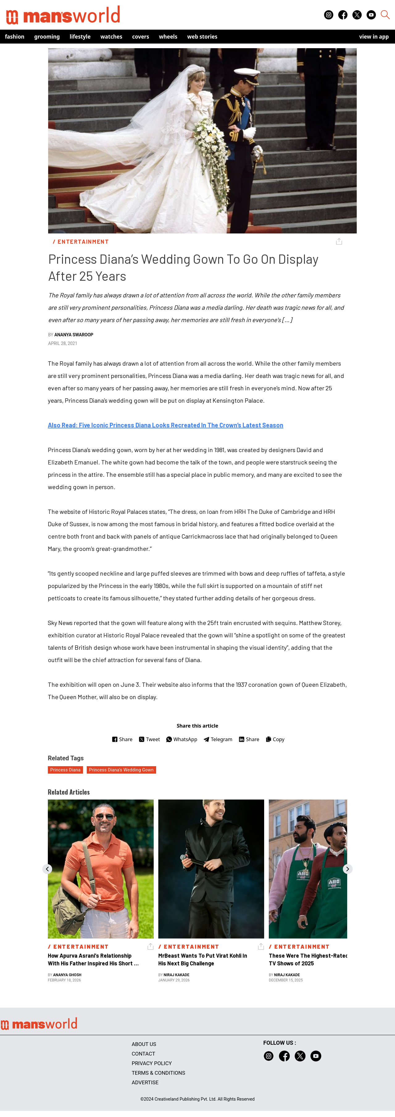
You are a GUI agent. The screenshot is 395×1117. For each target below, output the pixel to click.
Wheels (168, 36)
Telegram (217, 739)
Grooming (47, 36)
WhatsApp (181, 739)
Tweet (149, 739)
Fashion (14, 36)
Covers (140, 36)
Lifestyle (80, 36)
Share (122, 739)
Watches (112, 36)
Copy (274, 739)
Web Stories (202, 36)
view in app (374, 36)
